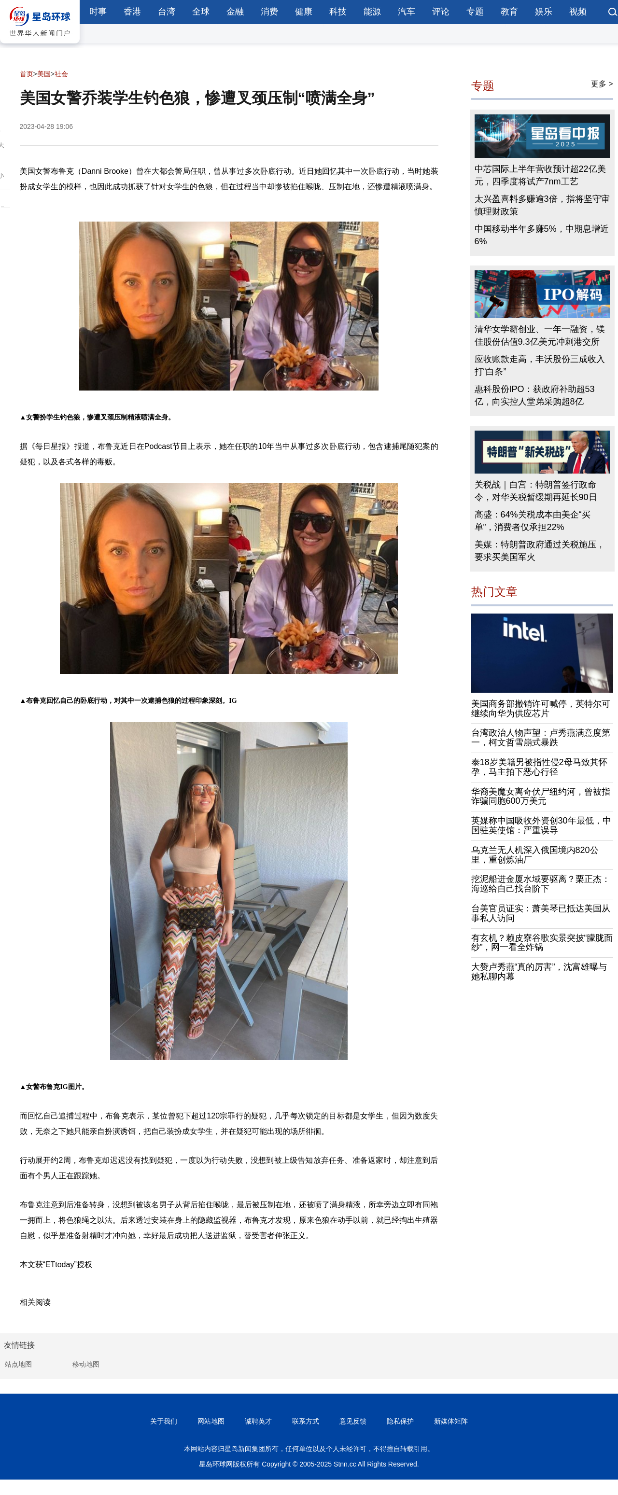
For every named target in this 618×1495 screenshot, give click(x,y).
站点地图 (18, 1364)
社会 (61, 74)
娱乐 (543, 11)
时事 (98, 11)
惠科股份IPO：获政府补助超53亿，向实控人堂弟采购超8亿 (535, 395)
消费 (269, 11)
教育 (509, 11)
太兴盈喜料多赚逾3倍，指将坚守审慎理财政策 (542, 205)
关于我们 (163, 1421)
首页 (26, 74)
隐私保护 (400, 1421)
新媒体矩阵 (451, 1421)
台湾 (166, 11)
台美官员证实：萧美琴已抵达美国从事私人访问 (540, 913)
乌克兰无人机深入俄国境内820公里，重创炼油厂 (535, 855)
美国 (44, 74)
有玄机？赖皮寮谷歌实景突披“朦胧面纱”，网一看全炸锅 (542, 942)
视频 (578, 11)
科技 (338, 11)
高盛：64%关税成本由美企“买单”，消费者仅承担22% (532, 521)
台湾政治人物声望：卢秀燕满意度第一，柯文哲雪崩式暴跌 (540, 737)
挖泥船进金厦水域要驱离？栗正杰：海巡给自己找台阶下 (540, 884)
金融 (235, 11)
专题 (475, 11)
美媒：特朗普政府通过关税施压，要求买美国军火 (540, 551)
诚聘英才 (258, 1421)
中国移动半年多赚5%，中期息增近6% (542, 235)
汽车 (406, 11)
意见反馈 (352, 1421)
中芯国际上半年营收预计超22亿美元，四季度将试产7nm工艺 (540, 175)
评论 (440, 11)
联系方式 (305, 1421)
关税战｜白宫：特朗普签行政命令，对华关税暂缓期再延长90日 (536, 491)
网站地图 (211, 1421)
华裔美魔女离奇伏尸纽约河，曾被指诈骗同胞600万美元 (540, 796)
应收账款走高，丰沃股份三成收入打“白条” (540, 365)
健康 (303, 11)
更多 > (602, 84)
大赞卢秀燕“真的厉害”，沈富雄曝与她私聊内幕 (539, 971)
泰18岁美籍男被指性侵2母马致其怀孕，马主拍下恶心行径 (539, 767)
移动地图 (85, 1364)
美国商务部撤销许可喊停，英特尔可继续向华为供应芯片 (540, 708)
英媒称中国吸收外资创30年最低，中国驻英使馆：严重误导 (541, 825)
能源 (372, 11)
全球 (201, 11)
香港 (132, 11)
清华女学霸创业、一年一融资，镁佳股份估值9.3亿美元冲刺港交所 (540, 335)
